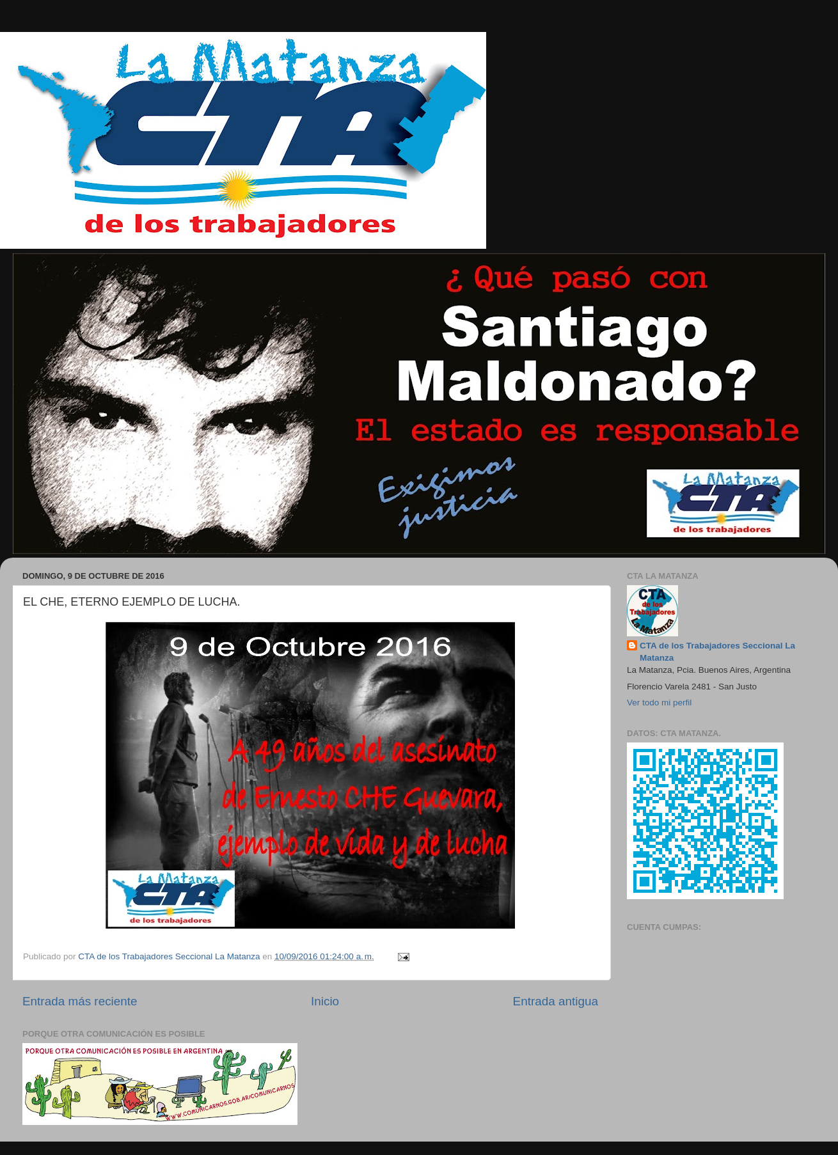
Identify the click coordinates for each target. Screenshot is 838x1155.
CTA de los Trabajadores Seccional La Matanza (717, 652)
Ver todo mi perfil (659, 702)
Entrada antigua (555, 1001)
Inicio (325, 1001)
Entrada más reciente (80, 1001)
